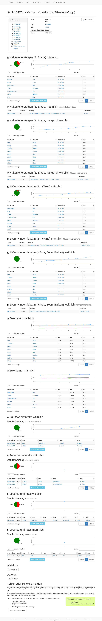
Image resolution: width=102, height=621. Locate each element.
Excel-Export (88, 20)
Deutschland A (11, 443)
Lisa (34, 160)
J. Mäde (36, 113)
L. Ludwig (80, 179)
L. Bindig (86, 179)
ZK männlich (17, 33)
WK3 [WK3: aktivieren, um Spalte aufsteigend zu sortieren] (61, 440)
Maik (34, 85)
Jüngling (9, 148)
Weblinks (16, 43)
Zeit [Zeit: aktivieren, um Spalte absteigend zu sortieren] (84, 76)
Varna (47, 27)
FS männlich (17, 37)
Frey (8, 97)
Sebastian (35, 88)
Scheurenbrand (11, 91)
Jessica (35, 145)
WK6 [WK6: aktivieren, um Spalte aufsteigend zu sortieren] (76, 517)
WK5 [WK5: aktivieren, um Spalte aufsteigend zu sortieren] (64, 517)
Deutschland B (11, 445)
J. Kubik (36, 179)
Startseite (11, 2)
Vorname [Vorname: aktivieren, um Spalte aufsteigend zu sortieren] (35, 76)
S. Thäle (48, 113)
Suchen (84, 72)
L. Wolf (31, 179)
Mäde (9, 82)
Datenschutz (88, 619)
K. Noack (47, 179)
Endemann (10, 85)
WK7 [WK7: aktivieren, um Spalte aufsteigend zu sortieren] (87, 517)
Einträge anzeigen (16, 72)
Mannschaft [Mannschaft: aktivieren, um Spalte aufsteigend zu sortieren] (61, 76)
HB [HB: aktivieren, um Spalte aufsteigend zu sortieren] (59, 337)
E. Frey (86, 113)
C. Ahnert (57, 179)
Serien (28, 2)
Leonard (35, 94)
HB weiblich (17, 30)
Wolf (8, 142)
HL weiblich (17, 26)
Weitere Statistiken (59, 2)
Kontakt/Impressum (71, 619)
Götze (9, 154)
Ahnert (9, 157)
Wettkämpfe (20, 2)
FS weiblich (17, 35)
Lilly (34, 154)
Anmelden (13, 619)
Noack (9, 151)
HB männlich (17, 28)
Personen (47, 2)
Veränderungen (38, 619)
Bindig (9, 163)
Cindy (34, 157)
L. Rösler (62, 113)
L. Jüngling (41, 179)
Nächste (91, 101)
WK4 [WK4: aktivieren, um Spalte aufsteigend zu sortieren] (78, 440)
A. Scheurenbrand (55, 113)
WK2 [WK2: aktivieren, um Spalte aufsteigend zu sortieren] (40, 440)
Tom (34, 79)
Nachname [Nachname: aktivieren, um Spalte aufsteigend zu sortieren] (10, 76)
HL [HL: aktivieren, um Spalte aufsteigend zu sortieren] (71, 337)
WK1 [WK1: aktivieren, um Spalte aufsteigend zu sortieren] (23, 440)
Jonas (34, 82)
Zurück (82, 101)
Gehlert (9, 79)
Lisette (34, 148)
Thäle (9, 88)
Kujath (9, 229)
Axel (34, 91)
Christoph (35, 229)
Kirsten (35, 151)
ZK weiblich (17, 32)
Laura (34, 142)
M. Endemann (42, 113)
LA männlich (17, 41)
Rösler (9, 94)
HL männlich (17, 24)
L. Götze (52, 179)
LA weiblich (17, 39)
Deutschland (61, 79)
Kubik (9, 145)
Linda (34, 163)
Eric (34, 97)
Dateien (16, 45)
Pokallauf (48, 24)
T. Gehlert (30, 113)
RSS (25, 619)
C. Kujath (87, 245)
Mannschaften (37, 2)
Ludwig (9, 160)
